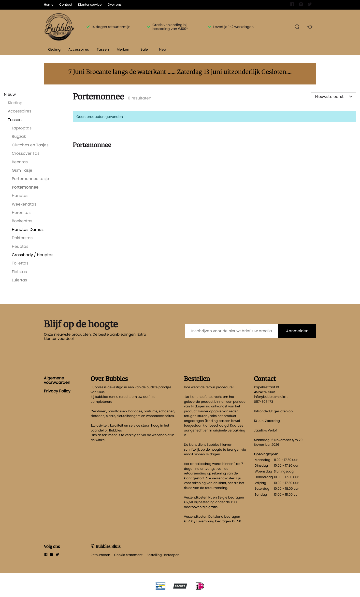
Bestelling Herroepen (162, 555)
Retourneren (100, 555)
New (163, 49)
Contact (65, 4)
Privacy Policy (57, 391)
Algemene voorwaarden (57, 380)
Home (49, 4)
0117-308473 (263, 401)
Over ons (114, 4)
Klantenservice (89, 4)
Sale (144, 49)
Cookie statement (128, 555)
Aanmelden (297, 331)
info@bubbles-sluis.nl (271, 396)
